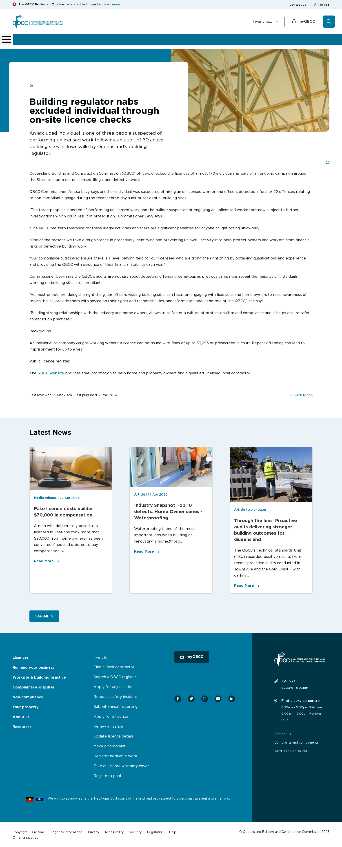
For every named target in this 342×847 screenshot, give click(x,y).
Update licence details (113, 735)
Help (172, 832)
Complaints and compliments (296, 742)
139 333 (323, 5)
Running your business (62, 41)
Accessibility (114, 832)
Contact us (297, 5)
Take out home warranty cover (121, 765)
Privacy (93, 832)
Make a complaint (109, 745)
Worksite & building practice (114, 41)
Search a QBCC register (114, 676)
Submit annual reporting (115, 706)
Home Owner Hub (310, 41)
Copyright (20, 832)
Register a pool (107, 775)
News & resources (268, 41)
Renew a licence (108, 726)
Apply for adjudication (113, 686)
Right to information (66, 832)
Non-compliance (207, 41)
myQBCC (307, 21)
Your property (26, 706)
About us (239, 41)
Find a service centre (297, 700)
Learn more (111, 4)
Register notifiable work (115, 755)
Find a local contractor (113, 666)
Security (135, 832)
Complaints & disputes (163, 41)
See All (41, 615)
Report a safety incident (115, 696)
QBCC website (51, 372)
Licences (28, 41)
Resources (22, 726)
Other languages (25, 837)
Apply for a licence (110, 716)
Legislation (155, 832)
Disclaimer (38, 832)
